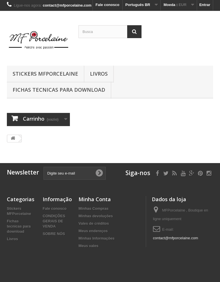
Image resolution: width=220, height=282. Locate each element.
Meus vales (88, 246)
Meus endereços (93, 231)
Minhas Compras (93, 208)
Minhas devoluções (95, 216)
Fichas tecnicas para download (59, 89)
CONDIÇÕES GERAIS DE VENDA (54, 221)
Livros (99, 73)
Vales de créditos (93, 223)
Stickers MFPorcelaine (45, 73)
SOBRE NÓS (54, 234)
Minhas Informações (96, 238)
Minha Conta (94, 199)
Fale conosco (107, 5)
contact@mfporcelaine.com (175, 238)
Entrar (204, 5)
